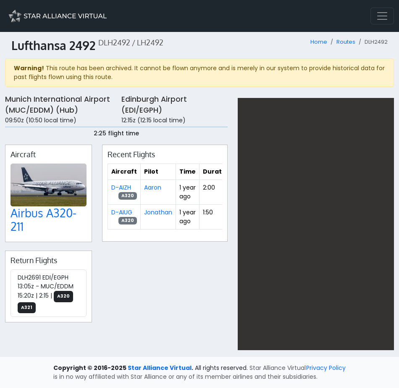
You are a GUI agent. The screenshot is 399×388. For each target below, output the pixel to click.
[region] (316, 224)
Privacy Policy (326, 368)
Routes (345, 41)
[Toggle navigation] (382, 16)
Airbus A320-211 (43, 219)
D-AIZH (121, 187)
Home (318, 41)
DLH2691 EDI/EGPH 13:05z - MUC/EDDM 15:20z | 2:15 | (46, 293)
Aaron (152, 187)
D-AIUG (121, 212)
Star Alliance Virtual (160, 368)
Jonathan (158, 212)
